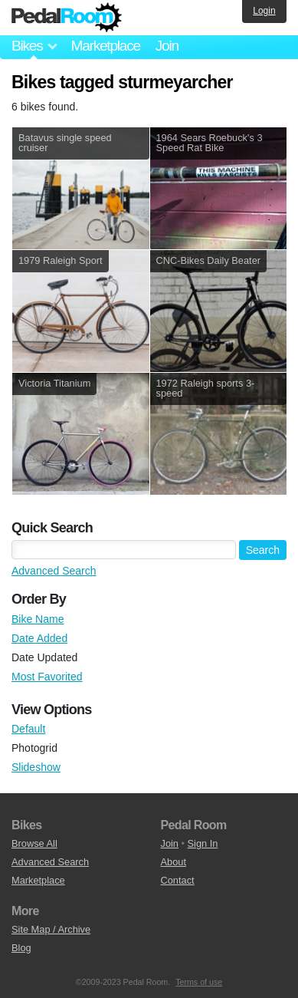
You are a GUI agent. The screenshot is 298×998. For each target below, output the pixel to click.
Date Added (39, 638)
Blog (21, 948)
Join (167, 46)
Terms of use (198, 981)
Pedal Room (66, 17)
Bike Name (37, 619)
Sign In (203, 843)
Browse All (34, 843)
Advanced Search (54, 571)
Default (28, 729)
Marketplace (104, 46)
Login (264, 10)
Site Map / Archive (50, 929)
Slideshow (36, 767)
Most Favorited (47, 676)
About (173, 862)
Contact (178, 880)
